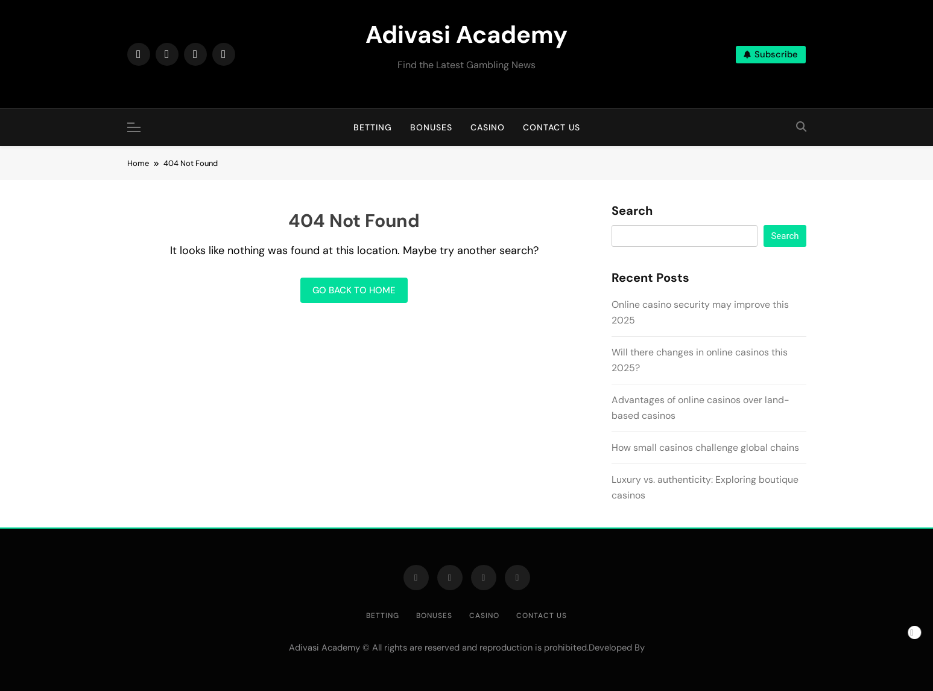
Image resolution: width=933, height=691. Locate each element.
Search (632, 211)
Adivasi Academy (466, 34)
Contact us (551, 127)
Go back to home (354, 290)
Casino (487, 127)
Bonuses (431, 127)
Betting (372, 127)
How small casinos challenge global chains (705, 447)
